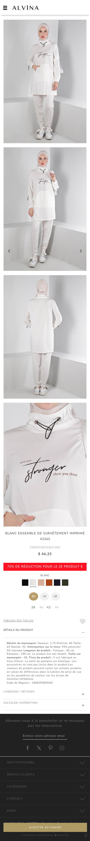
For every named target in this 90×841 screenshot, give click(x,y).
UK (55, 596)
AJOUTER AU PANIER (45, 827)
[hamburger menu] (5, 7)
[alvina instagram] (62, 748)
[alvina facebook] (27, 748)
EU (33, 596)
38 (33, 607)
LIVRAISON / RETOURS (43, 691)
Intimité (63, 835)
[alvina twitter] (39, 748)
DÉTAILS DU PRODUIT (43, 630)
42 (49, 607)
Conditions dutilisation (38, 835)
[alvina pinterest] (50, 748)
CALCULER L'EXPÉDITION (43, 703)
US (44, 596)
